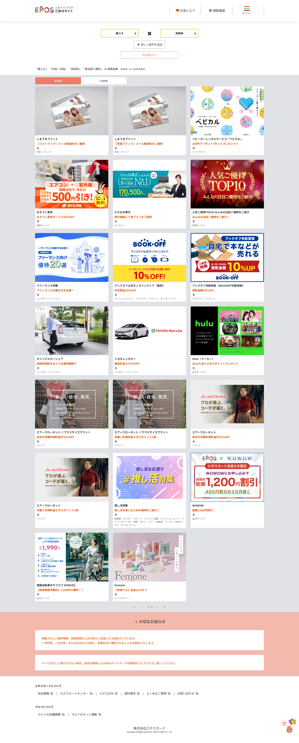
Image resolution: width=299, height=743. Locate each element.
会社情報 (46, 693)
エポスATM (108, 693)
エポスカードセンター (76, 693)
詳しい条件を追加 (149, 44)
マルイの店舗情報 (51, 714)
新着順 (58, 81)
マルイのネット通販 (86, 714)
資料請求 (132, 693)
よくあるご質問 (158, 693)
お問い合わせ (188, 693)
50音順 (104, 81)
